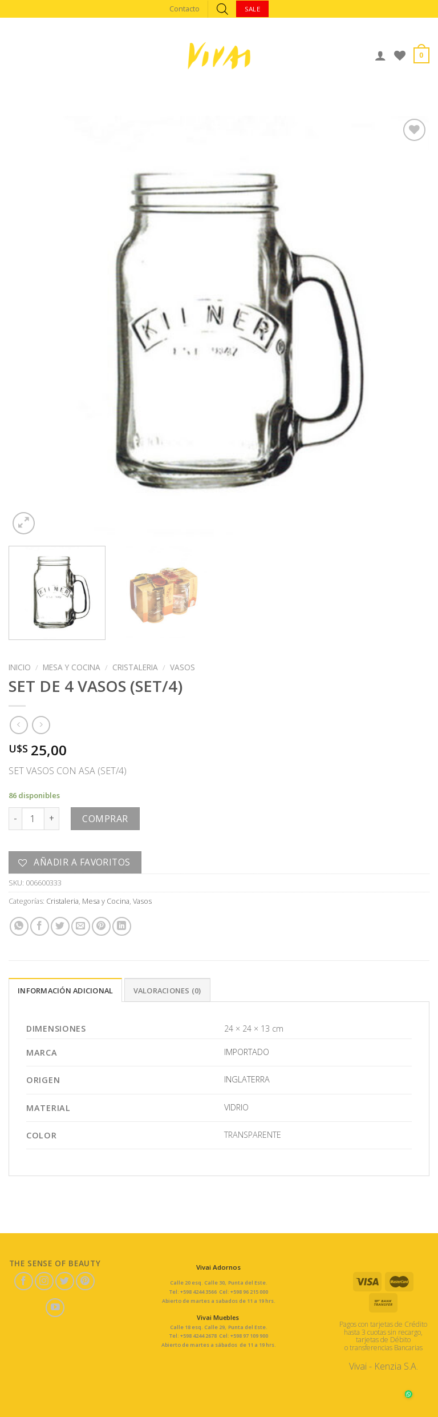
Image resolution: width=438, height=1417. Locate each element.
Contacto (184, 8)
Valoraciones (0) (167, 990)
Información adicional (65, 990)
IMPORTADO (246, 1051)
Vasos (182, 667)
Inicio (20, 667)
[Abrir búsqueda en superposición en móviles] (222, 8)
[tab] (65, 990)
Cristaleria (135, 667)
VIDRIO (236, 1107)
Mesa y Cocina (71, 667)
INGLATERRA (247, 1079)
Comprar (105, 818)
